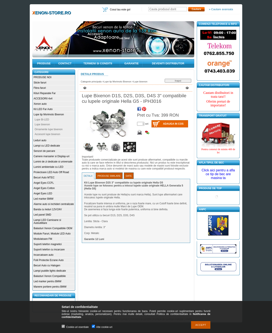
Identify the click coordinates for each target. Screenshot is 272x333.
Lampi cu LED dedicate (47, 145)
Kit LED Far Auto (43, 109)
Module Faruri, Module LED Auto (52, 233)
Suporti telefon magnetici (48, 244)
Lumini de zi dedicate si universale (53, 161)
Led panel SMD (42, 214)
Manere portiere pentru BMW (50, 286)
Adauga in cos (173, 123)
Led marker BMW (43, 198)
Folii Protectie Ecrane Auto (49, 260)
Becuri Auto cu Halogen (47, 265)
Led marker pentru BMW (47, 281)
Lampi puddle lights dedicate (50, 270)
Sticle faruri (40, 82)
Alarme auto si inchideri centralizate (54, 204)
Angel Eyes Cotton (44, 188)
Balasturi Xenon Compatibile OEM (53, 228)
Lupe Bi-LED (42, 119)
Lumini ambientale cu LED (48, 166)
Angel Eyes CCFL (44, 182)
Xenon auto (40, 103)
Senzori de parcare (44, 151)
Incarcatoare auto (43, 254)
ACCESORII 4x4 (43, 98)
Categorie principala (91, 81)
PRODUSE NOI (42, 77)
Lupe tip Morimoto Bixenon (49, 114)
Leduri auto (40, 140)
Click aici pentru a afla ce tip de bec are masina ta (218, 174)
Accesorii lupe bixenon (47, 134)
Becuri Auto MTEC (44, 177)
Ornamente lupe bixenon (48, 129)
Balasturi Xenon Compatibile (50, 276)
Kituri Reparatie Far (45, 93)
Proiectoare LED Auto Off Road (51, 172)
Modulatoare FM (43, 238)
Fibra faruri (40, 87)
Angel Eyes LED (43, 193)
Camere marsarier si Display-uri (51, 156)
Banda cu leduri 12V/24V (48, 209)
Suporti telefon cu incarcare (49, 249)
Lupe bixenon (42, 124)
